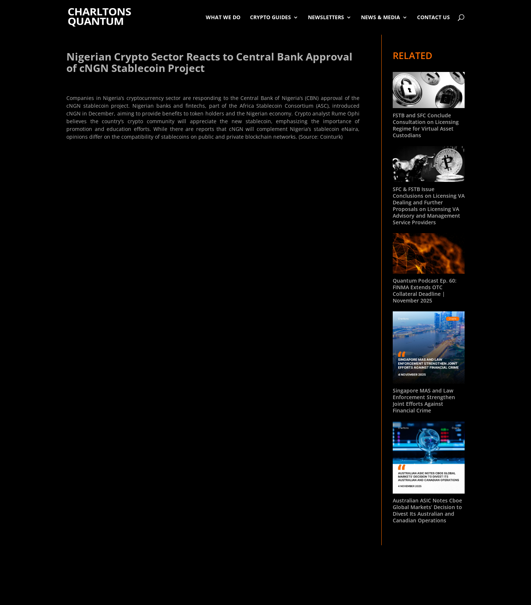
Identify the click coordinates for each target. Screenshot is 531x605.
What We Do (223, 17)
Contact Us (433, 17)
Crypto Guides (270, 17)
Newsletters (326, 17)
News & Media (380, 17)
